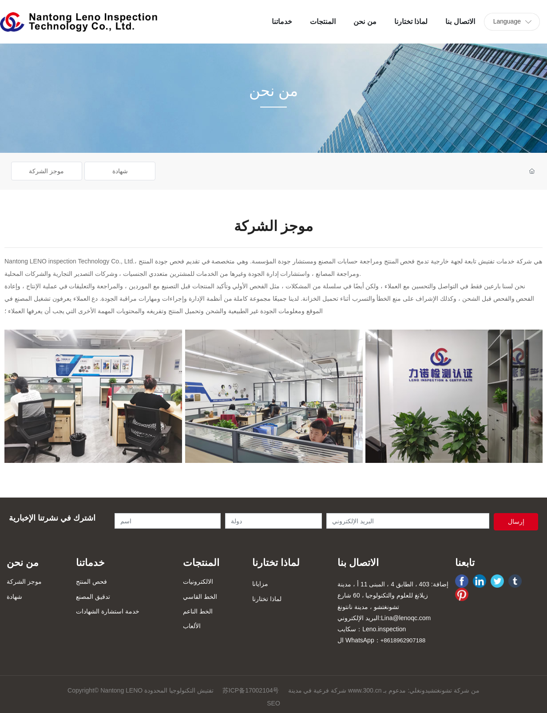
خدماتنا (90, 562)
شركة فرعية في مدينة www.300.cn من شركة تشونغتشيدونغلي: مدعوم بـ (384, 690)
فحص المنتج (91, 581)
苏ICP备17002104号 (250, 690)
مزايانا (260, 583)
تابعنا (465, 562)
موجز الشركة (46, 171)
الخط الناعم (198, 611)
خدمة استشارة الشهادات (107, 611)
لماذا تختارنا (276, 562)
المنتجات (201, 562)
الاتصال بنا (358, 562)
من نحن (23, 562)
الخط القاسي (200, 596)
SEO (273, 703)
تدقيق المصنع (93, 596)
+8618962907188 (403, 640)
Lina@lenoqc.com (406, 617)
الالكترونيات (198, 581)
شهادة (120, 171)
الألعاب (192, 625)
